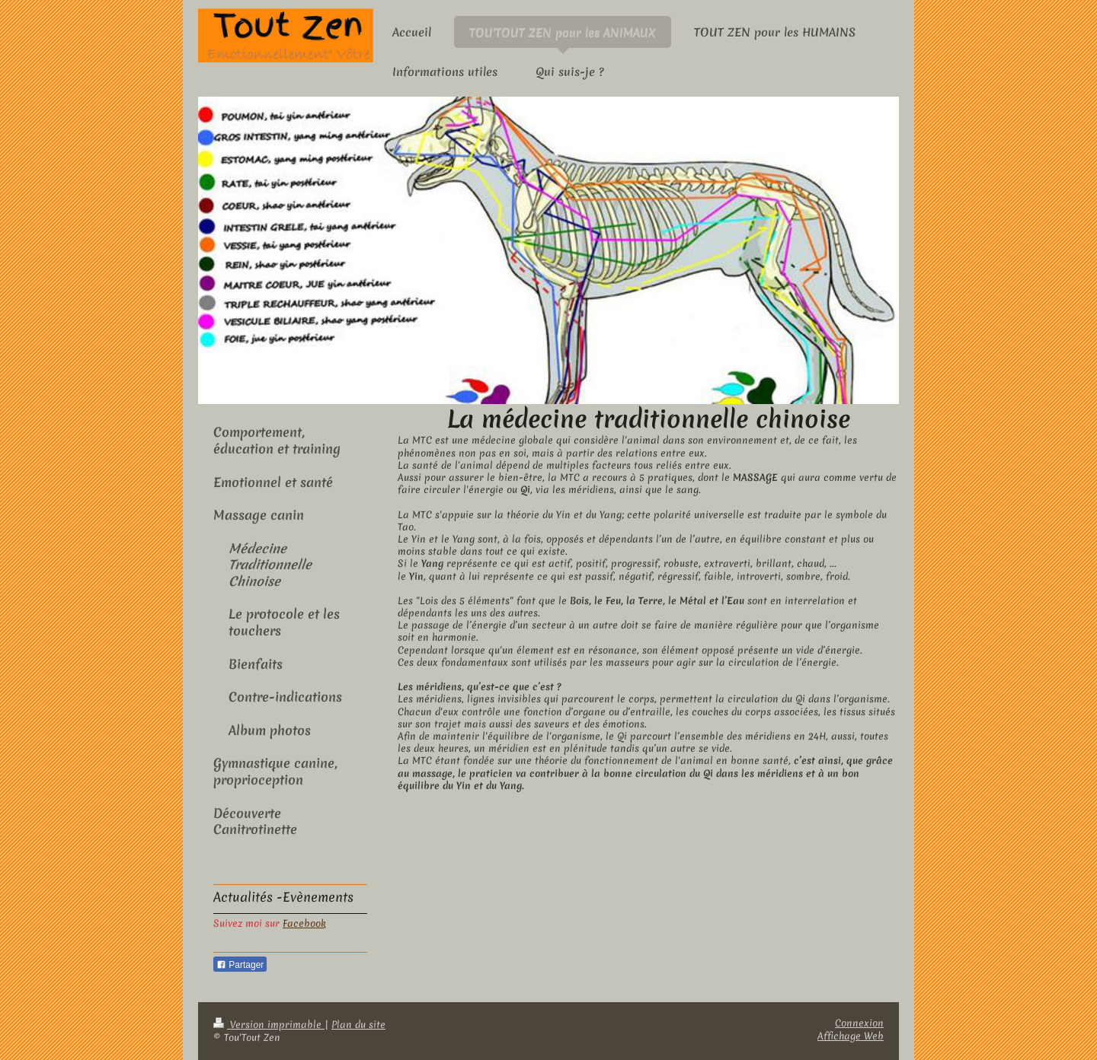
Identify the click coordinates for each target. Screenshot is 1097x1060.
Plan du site (358, 1024)
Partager (240, 965)
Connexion (859, 1023)
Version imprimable (269, 1024)
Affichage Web (850, 1036)
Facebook (304, 923)
